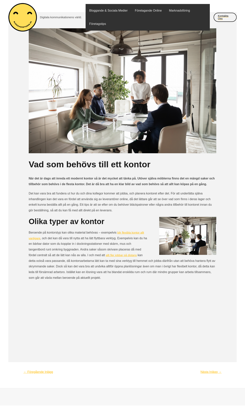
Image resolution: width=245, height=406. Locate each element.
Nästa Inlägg (210, 372)
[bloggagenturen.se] (22, 17)
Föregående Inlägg (39, 372)
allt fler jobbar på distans (122, 255)
